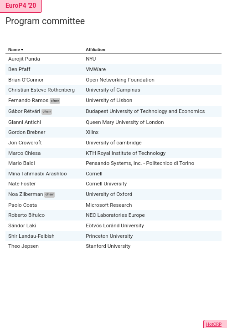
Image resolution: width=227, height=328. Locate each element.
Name (14, 49)
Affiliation (95, 49)
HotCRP (214, 324)
